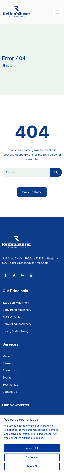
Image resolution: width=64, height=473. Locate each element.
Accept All (32, 448)
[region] (32, 444)
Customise (32, 457)
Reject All (32, 466)
